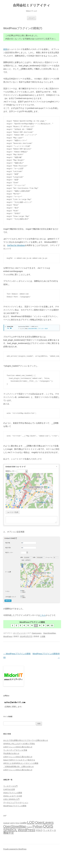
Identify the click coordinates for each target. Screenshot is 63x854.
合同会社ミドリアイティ (31, 5)
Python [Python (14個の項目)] (38, 826)
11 (52, 625)
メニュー (32, 18)
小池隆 (42, 636)
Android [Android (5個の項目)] (6, 823)
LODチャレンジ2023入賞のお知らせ (17, 747)
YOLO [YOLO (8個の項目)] (39, 830)
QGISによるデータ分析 (12, 796)
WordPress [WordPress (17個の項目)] (26, 830)
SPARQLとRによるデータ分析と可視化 (19, 744)
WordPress (7, 636)
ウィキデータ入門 (10, 786)
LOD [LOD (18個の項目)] (31, 822)
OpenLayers (36, 633)
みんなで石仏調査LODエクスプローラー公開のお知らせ (25, 740)
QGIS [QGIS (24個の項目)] (48, 826)
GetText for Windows (16, 245)
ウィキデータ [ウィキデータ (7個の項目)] (49, 830)
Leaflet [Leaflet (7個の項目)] (23, 823)
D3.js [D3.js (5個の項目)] (17, 823)
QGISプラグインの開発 (12, 793)
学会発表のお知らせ (11, 753)
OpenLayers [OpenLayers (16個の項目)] (44, 822)
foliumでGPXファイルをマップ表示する (19, 760)
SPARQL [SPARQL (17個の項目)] (10, 830)
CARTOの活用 (9, 789)
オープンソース (19, 633)
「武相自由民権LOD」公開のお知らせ (18, 766)
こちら (43, 615)
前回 (5, 49)
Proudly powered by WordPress (14, 849)
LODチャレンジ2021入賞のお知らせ (17, 770)
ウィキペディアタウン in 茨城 (15, 750)
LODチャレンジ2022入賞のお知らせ (17, 757)
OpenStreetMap (49, 633)
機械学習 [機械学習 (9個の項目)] (8, 832)
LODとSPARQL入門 (11, 799)
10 (48, 625)
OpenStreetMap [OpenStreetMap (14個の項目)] (14, 826)
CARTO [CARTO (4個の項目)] (12, 823)
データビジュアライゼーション (15, 802)
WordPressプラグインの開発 (14, 806)
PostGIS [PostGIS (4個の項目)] (29, 827)
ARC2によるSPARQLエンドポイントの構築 (20, 763)
